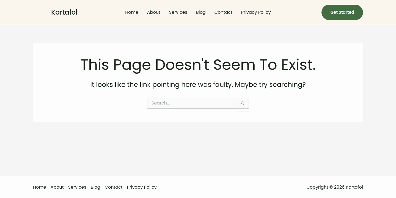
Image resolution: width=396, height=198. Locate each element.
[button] (342, 12)
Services (178, 12)
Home (131, 12)
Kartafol (64, 12)
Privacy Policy (256, 12)
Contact (223, 12)
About (153, 12)
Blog (201, 12)
